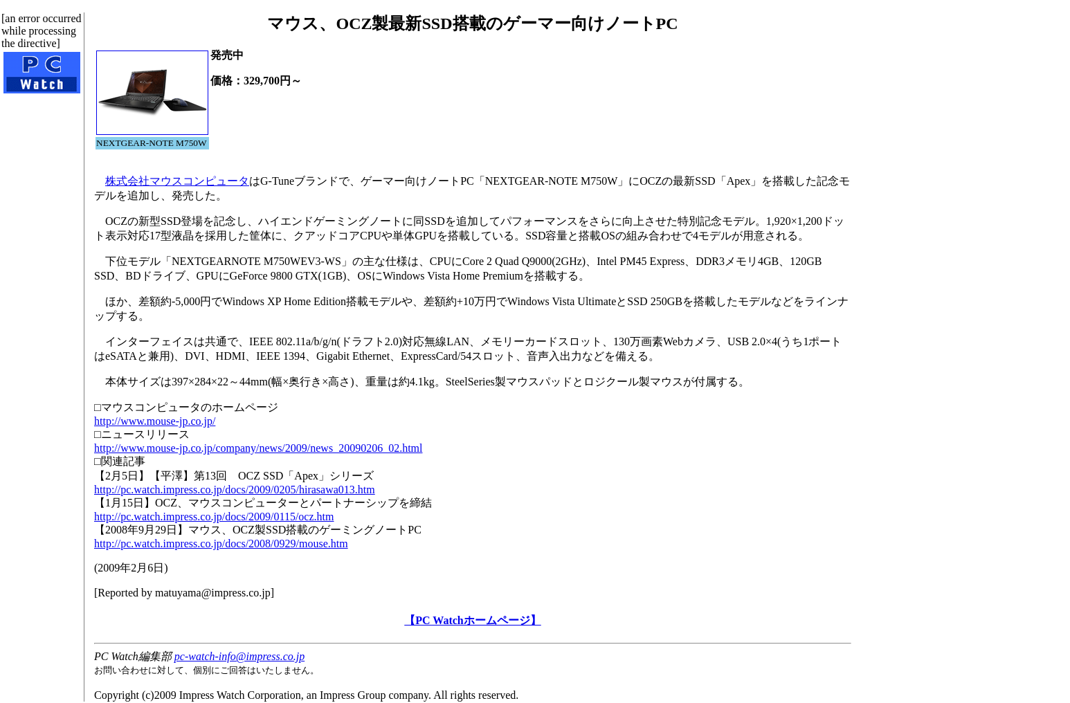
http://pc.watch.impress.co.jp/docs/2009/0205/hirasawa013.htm (234, 489)
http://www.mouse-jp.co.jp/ (154, 421)
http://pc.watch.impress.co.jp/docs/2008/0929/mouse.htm (221, 543)
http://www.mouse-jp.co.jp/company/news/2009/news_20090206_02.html (258, 448)
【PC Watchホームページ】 (472, 620)
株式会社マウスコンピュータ (177, 181)
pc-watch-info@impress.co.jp (239, 656)
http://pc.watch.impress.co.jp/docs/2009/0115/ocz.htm (214, 516)
